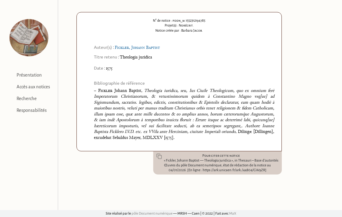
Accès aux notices (33, 86)
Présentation (29, 75)
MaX (232, 213)
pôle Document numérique (152, 213)
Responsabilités (32, 110)
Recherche (27, 98)
